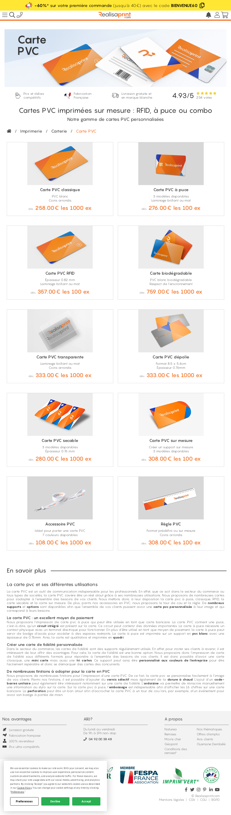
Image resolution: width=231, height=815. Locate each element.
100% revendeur (18, 741)
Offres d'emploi (208, 734)
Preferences (24, 801)
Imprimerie (31, 131)
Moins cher (172, 739)
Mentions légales (171, 799)
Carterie (59, 131)
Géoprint (171, 744)
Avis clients (205, 739)
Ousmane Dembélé (211, 744)
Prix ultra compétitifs (20, 747)
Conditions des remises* (175, 751)
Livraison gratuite (18, 730)
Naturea (170, 729)
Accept (86, 801)
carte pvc (68, 622)
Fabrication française (21, 735)
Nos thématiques (209, 729)
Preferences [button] (17, 792)
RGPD (215, 799)
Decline (55, 801)
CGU (203, 799)
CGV (192, 799)
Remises (170, 734)
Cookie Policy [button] (24, 788)
